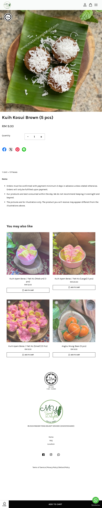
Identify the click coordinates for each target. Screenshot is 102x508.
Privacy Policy (52, 467)
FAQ (51, 441)
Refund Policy (64, 467)
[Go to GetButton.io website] (95, 505)
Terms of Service (39, 467)
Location (51, 444)
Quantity (6, 135)
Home (51, 437)
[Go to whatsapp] (95, 500)
